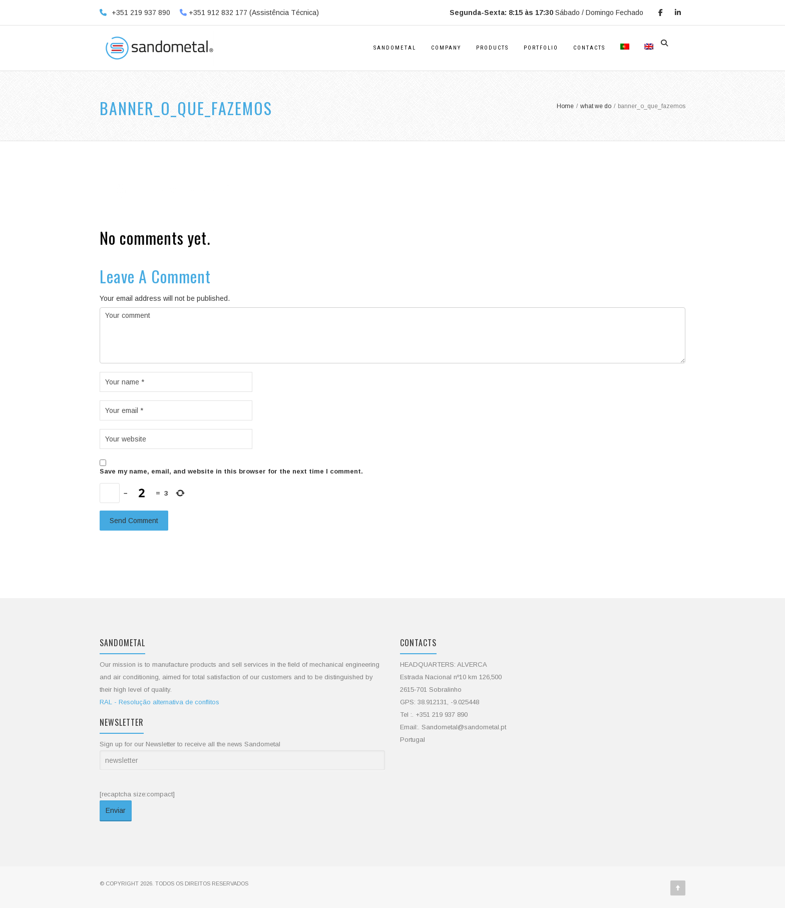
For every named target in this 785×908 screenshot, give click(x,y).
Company (446, 48)
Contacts (589, 48)
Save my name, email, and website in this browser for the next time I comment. (231, 471)
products (492, 48)
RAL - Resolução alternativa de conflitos (159, 702)
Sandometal (394, 48)
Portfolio (541, 48)
